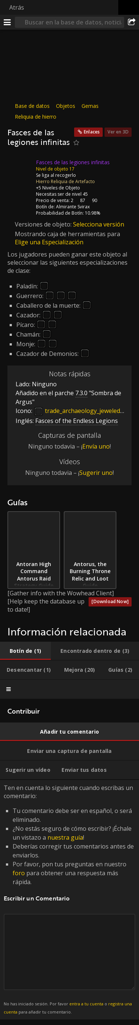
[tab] (25, 651)
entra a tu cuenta (86, 1003)
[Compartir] (131, 22)
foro (19, 873)
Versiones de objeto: (44, 224)
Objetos (65, 105)
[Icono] (20, 167)
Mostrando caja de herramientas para (67, 234)
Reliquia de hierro (35, 116)
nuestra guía (65, 837)
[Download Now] (110, 601)
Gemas (90, 105)
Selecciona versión (98, 224)
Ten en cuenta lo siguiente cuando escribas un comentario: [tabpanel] (69, 900)
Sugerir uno (96, 473)
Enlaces (92, 132)
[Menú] (7, 22)
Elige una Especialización (49, 242)
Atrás (16, 7)
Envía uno (96, 446)
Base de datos (32, 105)
